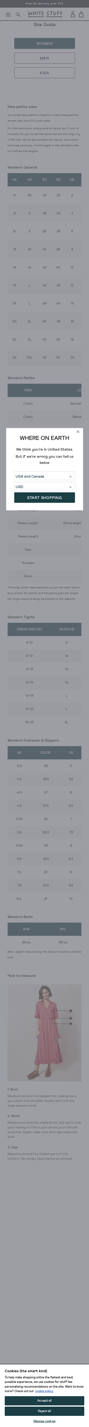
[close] (78, 431)
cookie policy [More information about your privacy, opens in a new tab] (44, 1391)
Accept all (44, 1400)
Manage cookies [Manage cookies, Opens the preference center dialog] (44, 1421)
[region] (44, 1395)
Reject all (44, 1411)
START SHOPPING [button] (44, 498)
